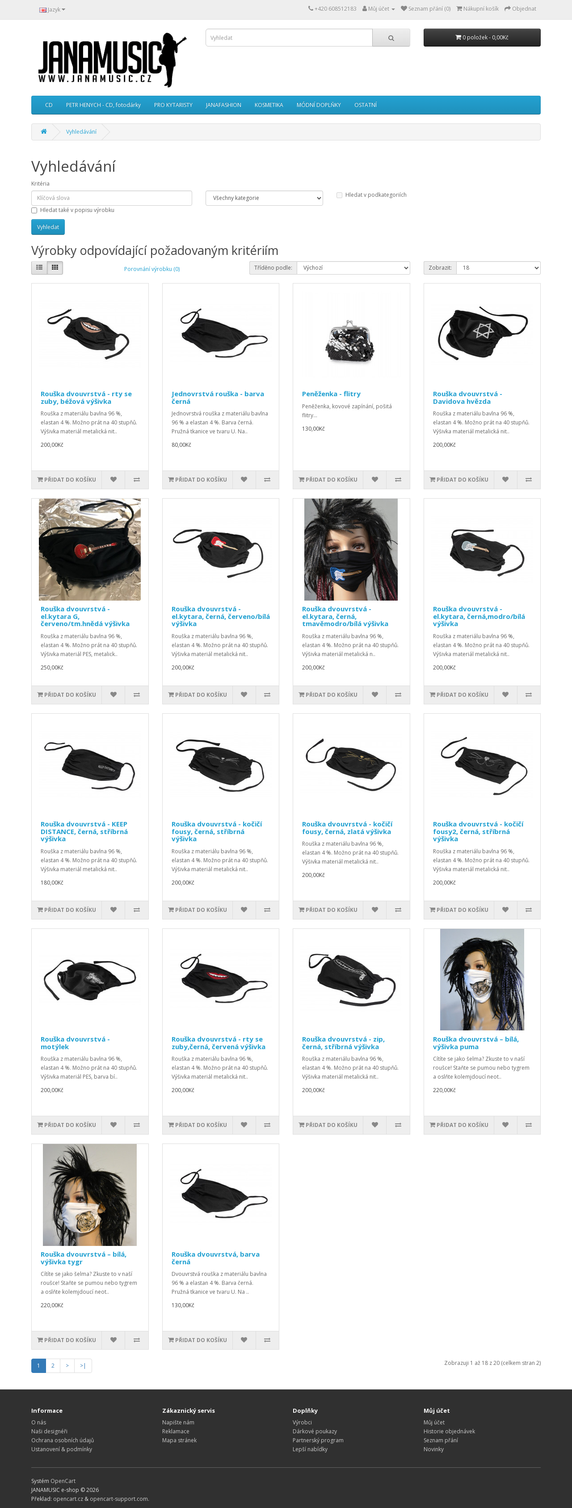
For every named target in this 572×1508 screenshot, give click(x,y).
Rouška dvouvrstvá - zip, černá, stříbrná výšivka (343, 1042)
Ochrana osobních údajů (62, 1440)
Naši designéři (49, 1431)
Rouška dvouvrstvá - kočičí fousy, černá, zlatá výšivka (347, 827)
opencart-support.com (119, 1499)
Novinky (434, 1449)
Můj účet (434, 1422)
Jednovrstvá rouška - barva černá (218, 397)
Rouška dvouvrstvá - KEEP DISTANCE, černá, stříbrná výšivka (84, 831)
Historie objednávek (449, 1431)
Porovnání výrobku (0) (152, 269)
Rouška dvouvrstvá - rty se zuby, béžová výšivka (86, 397)
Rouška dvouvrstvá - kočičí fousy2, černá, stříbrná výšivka (478, 831)
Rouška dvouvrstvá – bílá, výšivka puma (476, 1042)
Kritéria (40, 183)
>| (83, 1365)
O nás (38, 1422)
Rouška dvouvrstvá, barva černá (216, 1258)
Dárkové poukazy (315, 1431)
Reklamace (175, 1431)
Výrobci (302, 1422)
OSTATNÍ (365, 105)
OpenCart (63, 1481)
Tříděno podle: (273, 267)
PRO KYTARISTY (173, 105)
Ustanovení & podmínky (61, 1449)
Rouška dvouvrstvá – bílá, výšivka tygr (83, 1258)
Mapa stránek (179, 1440)
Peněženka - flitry (331, 393)
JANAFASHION (223, 105)
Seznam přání (441, 1440)
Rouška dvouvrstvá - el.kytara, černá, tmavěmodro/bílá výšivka (345, 616)
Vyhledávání (81, 132)
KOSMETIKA (269, 105)
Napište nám (178, 1422)
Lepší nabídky (310, 1449)
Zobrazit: (440, 267)
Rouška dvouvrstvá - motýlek (75, 1042)
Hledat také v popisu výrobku (72, 210)
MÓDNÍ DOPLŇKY (319, 105)
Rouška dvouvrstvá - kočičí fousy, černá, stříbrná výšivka (217, 831)
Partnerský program (318, 1440)
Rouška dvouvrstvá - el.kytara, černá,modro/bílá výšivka (479, 616)
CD (49, 105)
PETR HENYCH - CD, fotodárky (103, 105)
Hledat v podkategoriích (371, 195)
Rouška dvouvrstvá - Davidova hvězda (467, 397)
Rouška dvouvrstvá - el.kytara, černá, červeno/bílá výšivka (221, 616)
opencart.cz (68, 1499)
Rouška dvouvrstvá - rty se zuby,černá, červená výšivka (218, 1042)
